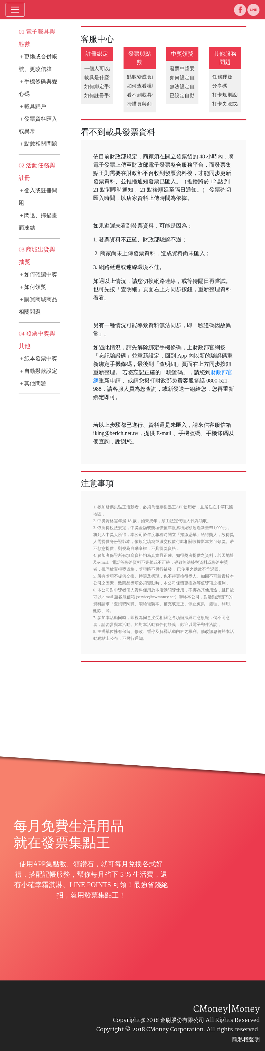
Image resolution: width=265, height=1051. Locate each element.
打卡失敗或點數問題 (234, 104)
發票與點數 (139, 58)
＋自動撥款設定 (38, 371)
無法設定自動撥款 (190, 86)
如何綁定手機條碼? (105, 86)
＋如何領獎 (32, 287)
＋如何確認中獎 (38, 274)
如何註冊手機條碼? (105, 95)
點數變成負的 (142, 77)
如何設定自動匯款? (191, 77)
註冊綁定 (97, 54)
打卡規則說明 (227, 95)
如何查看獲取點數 (147, 86)
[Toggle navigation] (15, 10)
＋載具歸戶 (32, 106)
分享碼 (219, 86)
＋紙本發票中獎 (38, 358)
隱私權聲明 (246, 1039)
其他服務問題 (225, 58)
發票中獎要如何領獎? (193, 68)
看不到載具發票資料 (149, 95)
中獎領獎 (182, 54)
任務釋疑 (222, 77)
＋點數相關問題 (38, 144)
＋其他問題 (32, 383)
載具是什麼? (97, 77)
